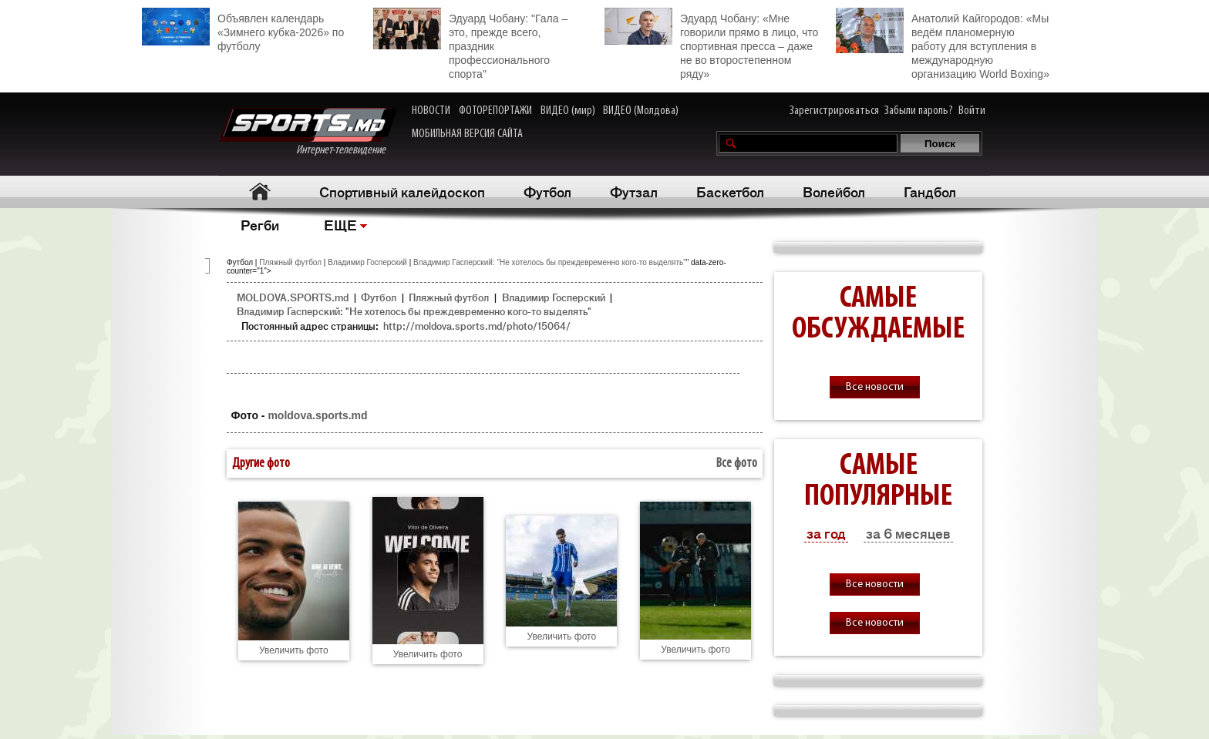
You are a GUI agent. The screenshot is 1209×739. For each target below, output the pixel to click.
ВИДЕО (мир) (568, 111)
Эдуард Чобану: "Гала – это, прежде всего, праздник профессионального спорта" (470, 44)
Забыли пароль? (918, 111)
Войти (971, 111)
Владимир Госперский (367, 262)
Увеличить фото (293, 650)
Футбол (547, 191)
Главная (259, 191)
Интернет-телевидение (308, 132)
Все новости (875, 387)
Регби (260, 224)
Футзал (634, 191)
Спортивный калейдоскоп (402, 191)
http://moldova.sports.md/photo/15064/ (477, 325)
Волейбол (834, 191)
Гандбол (930, 191)
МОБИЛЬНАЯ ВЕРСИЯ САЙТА (467, 134)
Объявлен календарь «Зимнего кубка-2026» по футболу (243, 30)
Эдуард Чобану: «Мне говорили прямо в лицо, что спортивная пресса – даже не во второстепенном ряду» (711, 44)
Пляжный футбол (290, 262)
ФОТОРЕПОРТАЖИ (495, 111)
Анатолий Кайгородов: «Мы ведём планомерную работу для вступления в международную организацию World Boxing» (942, 44)
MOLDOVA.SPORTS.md (293, 297)
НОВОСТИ (431, 111)
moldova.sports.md (317, 415)
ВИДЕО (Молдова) (641, 111)
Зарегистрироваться (834, 111)
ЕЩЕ (340, 224)
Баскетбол (730, 191)
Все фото (736, 463)
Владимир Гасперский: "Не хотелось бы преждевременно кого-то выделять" (549, 262)
